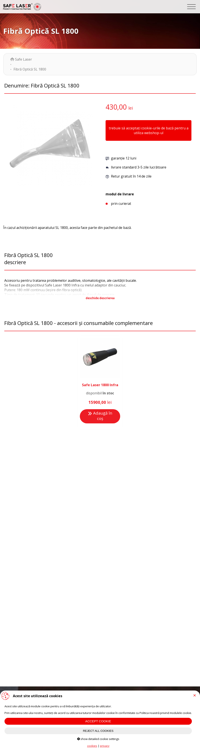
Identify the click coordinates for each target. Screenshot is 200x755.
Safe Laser (21, 59)
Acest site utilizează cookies (37, 696)
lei (130, 108)
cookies (92, 746)
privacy (104, 746)
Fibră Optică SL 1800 (30, 69)
